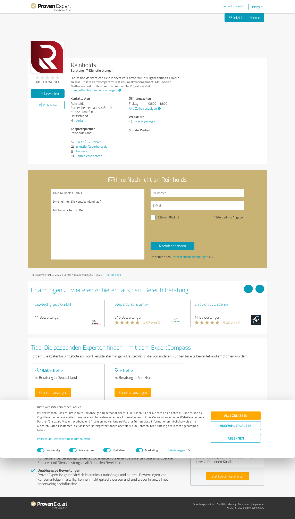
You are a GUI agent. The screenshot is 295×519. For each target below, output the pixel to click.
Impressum (44, 500)
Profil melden (113, 275)
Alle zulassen (235, 476)
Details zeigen (176, 511)
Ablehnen (236, 499)
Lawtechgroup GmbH (53, 304)
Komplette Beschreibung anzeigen (95, 90)
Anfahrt (81, 120)
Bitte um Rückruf (168, 217)
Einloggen (256, 7)
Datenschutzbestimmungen (72, 500)
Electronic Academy (211, 304)
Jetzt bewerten (47, 93)
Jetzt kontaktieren (244, 17)
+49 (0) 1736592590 (90, 141)
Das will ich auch (232, 6)
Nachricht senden (172, 245)
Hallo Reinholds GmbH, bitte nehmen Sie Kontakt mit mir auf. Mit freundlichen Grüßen (98, 224)
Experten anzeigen (53, 392)
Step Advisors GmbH (132, 304)
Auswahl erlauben (236, 486)
